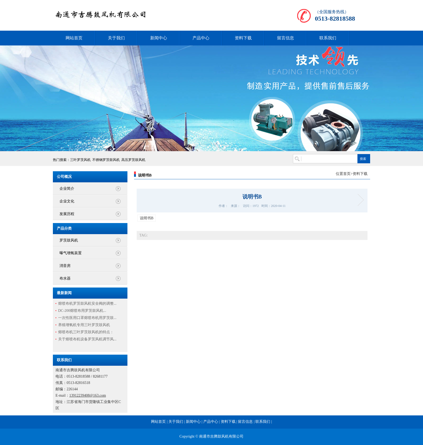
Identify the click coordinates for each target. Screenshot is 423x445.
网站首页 (74, 38)
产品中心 (200, 38)
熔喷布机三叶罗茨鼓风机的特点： (86, 332)
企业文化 (66, 201)
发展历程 (66, 214)
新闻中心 (158, 38)
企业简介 (66, 189)
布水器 (65, 278)
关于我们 (116, 38)
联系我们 (327, 38)
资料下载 (243, 38)
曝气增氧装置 (70, 253)
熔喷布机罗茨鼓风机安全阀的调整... (87, 303)
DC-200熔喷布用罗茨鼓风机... (82, 311)
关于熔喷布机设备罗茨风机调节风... (87, 339)
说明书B (146, 218)
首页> (348, 174)
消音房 (65, 266)
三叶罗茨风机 (80, 160)
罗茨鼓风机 (68, 240)
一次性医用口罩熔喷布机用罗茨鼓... (87, 318)
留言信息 (285, 38)
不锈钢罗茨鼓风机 (106, 160)
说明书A (359, 200)
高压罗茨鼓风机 (133, 160)
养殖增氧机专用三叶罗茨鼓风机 (84, 325)
